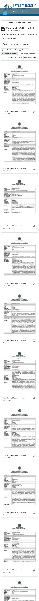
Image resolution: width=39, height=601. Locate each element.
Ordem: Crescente (30, 57)
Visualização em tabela (27, 54)
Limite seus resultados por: (19, 22)
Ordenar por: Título (15, 57)
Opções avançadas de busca (15, 44)
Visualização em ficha (9, 54)
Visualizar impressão (9, 50)
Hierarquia (23, 50)
